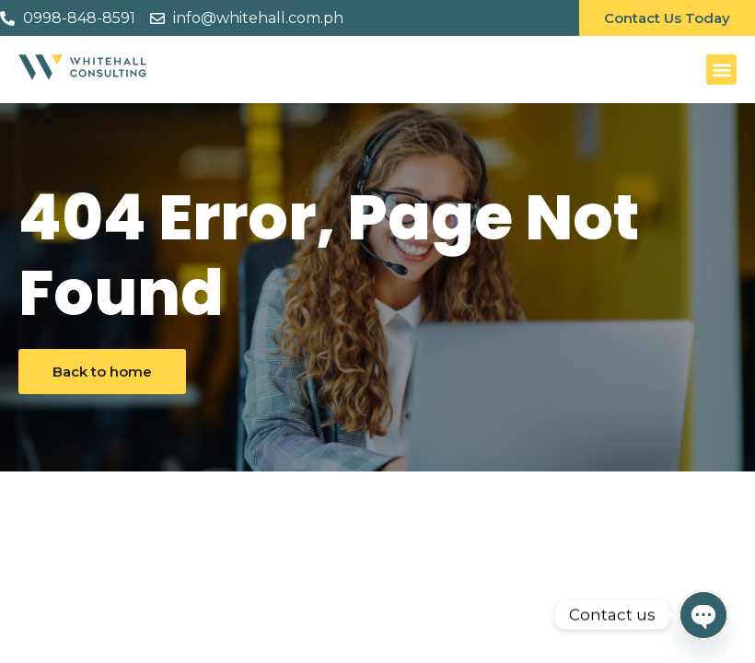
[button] (721, 69)
